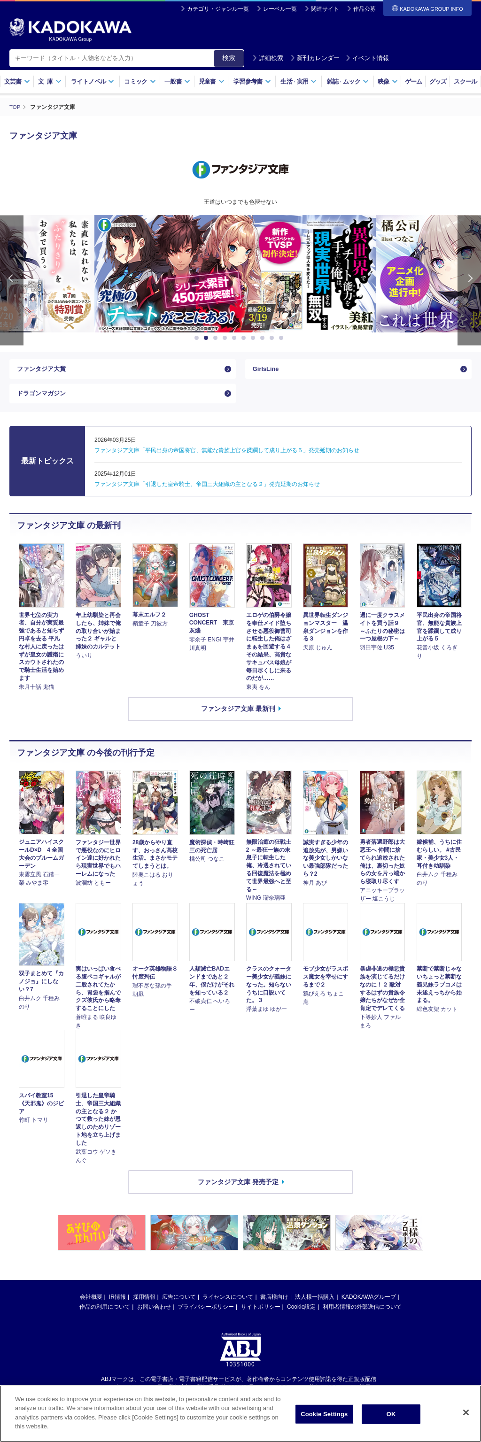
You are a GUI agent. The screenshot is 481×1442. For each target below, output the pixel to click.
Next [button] (469, 280)
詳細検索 (267, 58)
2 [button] (207, 338)
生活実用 (298, 81)
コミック (139, 81)
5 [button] (236, 338)
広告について (179, 1303)
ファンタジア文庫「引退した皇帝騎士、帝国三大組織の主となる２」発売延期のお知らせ (207, 490)
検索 (228, 58)
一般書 (177, 81)
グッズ (438, 81)
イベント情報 (367, 58)
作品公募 (364, 9)
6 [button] (245, 338)
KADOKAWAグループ (368, 1303)
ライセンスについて (227, 1303)
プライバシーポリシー (206, 1313)
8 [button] (264, 338)
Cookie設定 (301, 1313)
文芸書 (17, 81)
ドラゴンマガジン (43, 397)
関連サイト (325, 9)
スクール (465, 81)
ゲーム (413, 81)
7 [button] (254, 338)
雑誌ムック (348, 81)
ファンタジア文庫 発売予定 (238, 1188)
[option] (240, 273)
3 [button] (217, 338)
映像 (388, 81)
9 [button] (273, 338)
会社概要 (91, 1303)
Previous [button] (11, 280)
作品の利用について (104, 1313)
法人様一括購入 (314, 1303)
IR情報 (117, 1303)
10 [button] (283, 338)
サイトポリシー (260, 1313)
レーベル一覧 (280, 9)
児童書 (212, 81)
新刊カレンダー (315, 58)
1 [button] (198, 338)
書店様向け (274, 1303)
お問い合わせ (154, 1313)
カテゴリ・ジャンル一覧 (218, 9)
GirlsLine (267, 370)
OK (391, 1415)
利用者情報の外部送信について (362, 1313)
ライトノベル (92, 81)
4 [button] (226, 338)
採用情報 (144, 1303)
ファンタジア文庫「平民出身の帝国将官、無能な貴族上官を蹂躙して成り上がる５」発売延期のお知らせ (226, 457)
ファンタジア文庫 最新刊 (238, 715)
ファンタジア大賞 (43, 370)
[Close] (466, 1413)
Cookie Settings (324, 1415)
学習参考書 (252, 81)
